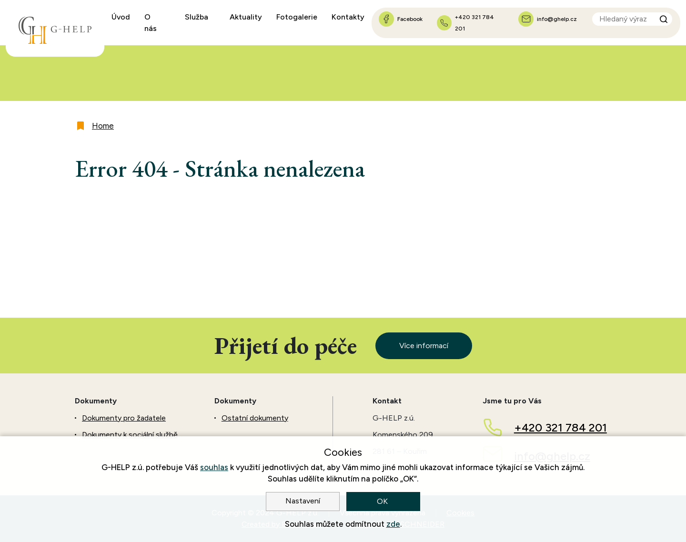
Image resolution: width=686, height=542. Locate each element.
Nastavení (302, 500)
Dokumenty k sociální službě (130, 434)
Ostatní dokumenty (255, 417)
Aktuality (246, 16)
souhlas (214, 467)
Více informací (423, 345)
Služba (196, 16)
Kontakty (348, 16)
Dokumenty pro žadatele (124, 417)
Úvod (120, 16)
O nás (150, 22)
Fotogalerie (296, 16)
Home (103, 125)
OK (383, 501)
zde (393, 524)
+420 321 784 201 (560, 427)
